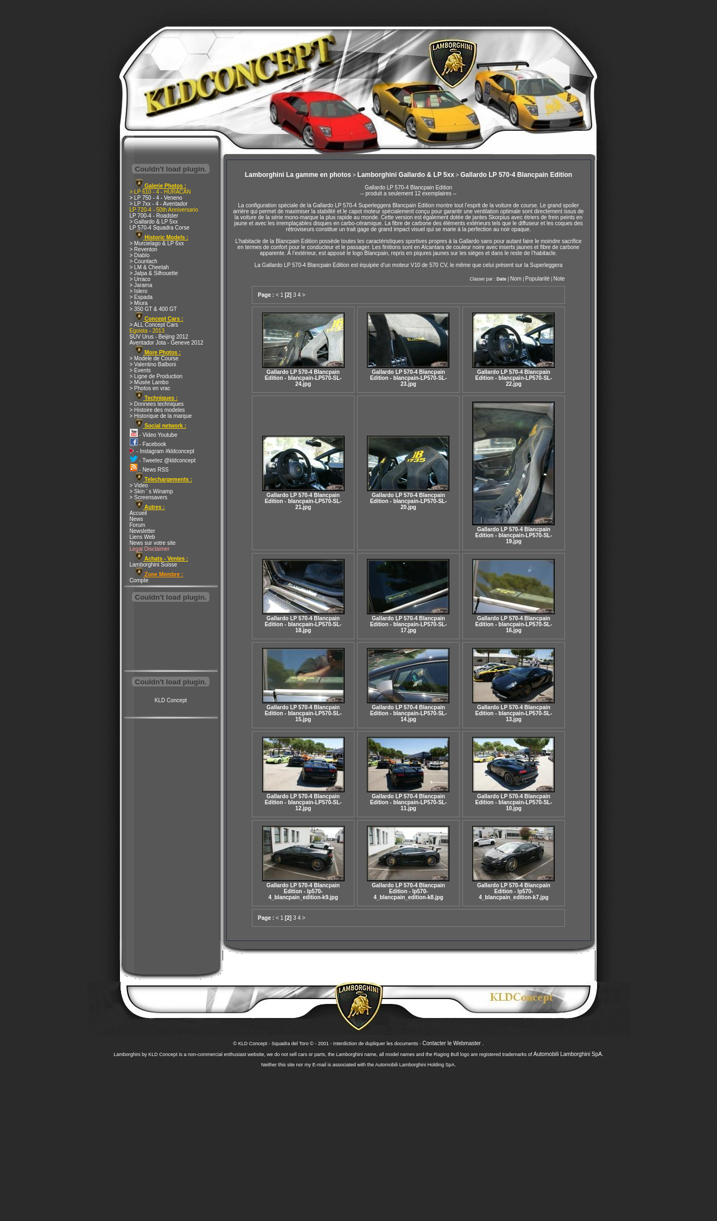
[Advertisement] (171, 637)
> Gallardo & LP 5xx (154, 222)
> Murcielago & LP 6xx (157, 243)
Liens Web (142, 537)
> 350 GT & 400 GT (153, 309)
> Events (140, 370)
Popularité (537, 279)
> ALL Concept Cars (154, 325)
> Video (139, 485)
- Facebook (148, 444)
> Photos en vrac (150, 388)
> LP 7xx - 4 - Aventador (159, 204)
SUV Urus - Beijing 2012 (159, 337)
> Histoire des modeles (157, 410)
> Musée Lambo (149, 382)
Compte (139, 580)
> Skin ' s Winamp (151, 491)
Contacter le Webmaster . (453, 1043)
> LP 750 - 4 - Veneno (156, 198)
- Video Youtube (153, 435)
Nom (516, 279)
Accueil (138, 513)
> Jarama (141, 285)
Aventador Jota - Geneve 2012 (167, 343)
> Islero (139, 291)
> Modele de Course (154, 358)
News (136, 519)
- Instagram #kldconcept (162, 451)
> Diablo (140, 255)
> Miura (139, 303)
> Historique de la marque (161, 416)
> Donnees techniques (157, 404)
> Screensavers (149, 497)
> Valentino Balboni (153, 364)
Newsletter (142, 531)
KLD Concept (171, 700)
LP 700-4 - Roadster (154, 216)
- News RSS (149, 470)
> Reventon (143, 249)
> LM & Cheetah (149, 267)
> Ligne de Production (156, 376)
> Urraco (140, 279)
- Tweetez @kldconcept (163, 460)
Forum (137, 525)
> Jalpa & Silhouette (154, 273)
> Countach (143, 261)
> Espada (141, 297)
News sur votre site (153, 543)
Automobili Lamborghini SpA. (569, 1054)
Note (558, 279)
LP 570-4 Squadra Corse (159, 228)
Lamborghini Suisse (153, 565)
